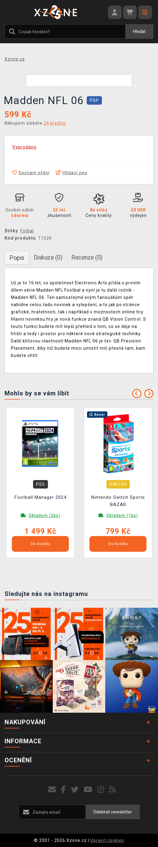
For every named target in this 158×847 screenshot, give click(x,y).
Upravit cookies (107, 840)
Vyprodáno (24, 147)
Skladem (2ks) (44, 515)
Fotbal (27, 230)
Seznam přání (30, 172)
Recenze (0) (87, 257)
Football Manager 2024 (40, 497)
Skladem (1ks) (122, 515)
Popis (16, 257)
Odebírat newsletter (112, 812)
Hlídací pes (71, 172)
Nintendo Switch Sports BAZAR (118, 501)
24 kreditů (55, 123)
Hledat (139, 31)
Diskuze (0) (48, 257)
